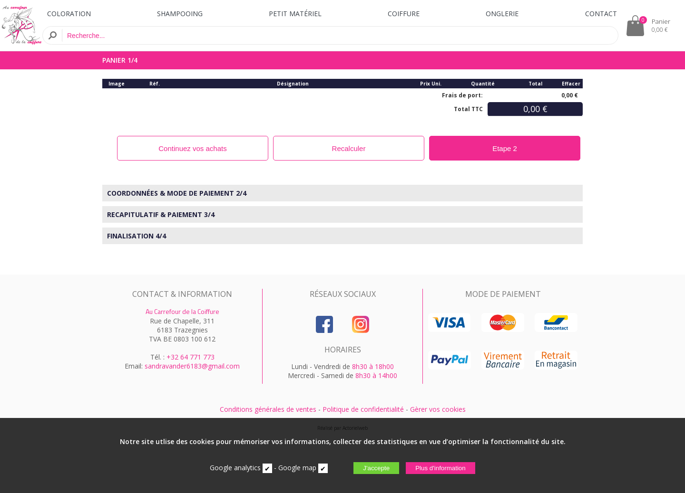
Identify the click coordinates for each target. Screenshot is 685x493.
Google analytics (235, 467)
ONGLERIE (502, 13)
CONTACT (601, 13)
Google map (297, 467)
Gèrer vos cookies (438, 409)
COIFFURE (404, 13)
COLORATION (69, 13)
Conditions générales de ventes (268, 409)
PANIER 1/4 (119, 60)
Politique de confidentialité (363, 409)
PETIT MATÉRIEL (295, 13)
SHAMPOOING (180, 13)
